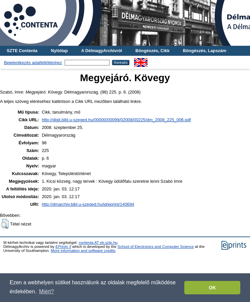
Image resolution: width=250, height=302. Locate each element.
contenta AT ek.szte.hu (98, 243)
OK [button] (212, 287)
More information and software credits (83, 251)
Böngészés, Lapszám (204, 50)
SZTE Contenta (22, 50)
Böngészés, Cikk (152, 50)
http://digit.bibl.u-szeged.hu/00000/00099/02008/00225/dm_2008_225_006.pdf (116, 119)
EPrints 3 (63, 247)
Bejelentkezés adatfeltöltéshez (33, 62)
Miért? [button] (46, 291)
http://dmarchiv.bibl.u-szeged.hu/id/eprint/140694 (88, 204)
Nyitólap (59, 50)
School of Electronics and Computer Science (156, 247)
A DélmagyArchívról (101, 50)
